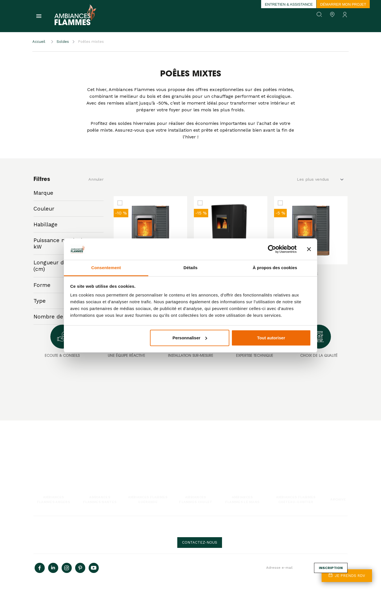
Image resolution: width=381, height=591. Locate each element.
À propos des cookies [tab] (275, 267)
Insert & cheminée (47, 459)
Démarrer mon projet (343, 4)
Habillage (45, 224)
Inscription (331, 568)
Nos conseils (203, 453)
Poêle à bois (42, 453)
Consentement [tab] (106, 267)
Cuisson (39, 471)
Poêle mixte (42, 465)
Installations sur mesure (132, 453)
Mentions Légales (46, 537)
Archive (338, 499)
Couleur (43, 208)
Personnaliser (189, 337)
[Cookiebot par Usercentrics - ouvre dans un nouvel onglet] (272, 249)
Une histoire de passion (292, 447)
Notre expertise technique (134, 447)
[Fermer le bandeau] (309, 249)
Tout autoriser (271, 337)
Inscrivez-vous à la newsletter (231, 566)
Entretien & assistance (289, 4)
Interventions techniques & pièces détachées (148, 465)
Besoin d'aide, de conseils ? (246, 529)
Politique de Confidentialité (139, 532)
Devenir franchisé (288, 465)
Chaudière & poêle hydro (52, 478)
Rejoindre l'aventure (289, 453)
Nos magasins (285, 459)
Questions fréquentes (210, 459)
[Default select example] (322, 179)
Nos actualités (204, 447)
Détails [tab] (190, 267)
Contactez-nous (199, 542)
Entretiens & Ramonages (133, 459)
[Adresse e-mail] (288, 568)
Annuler (96, 179)
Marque (43, 193)
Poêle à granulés (46, 447)
